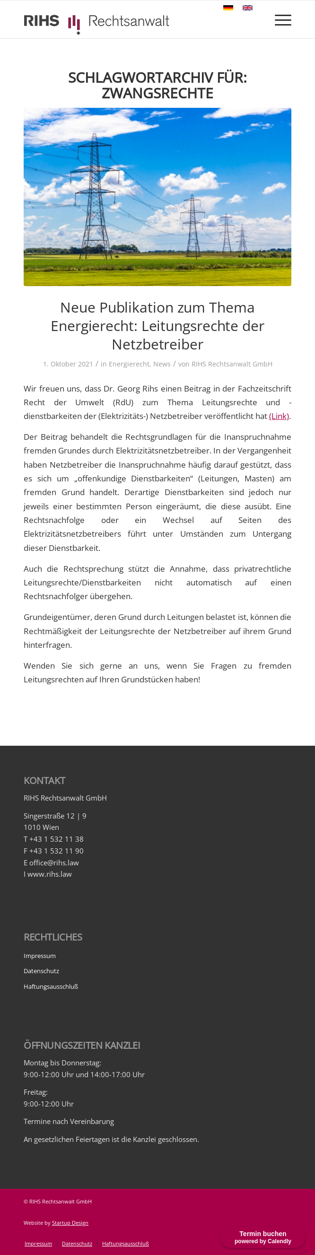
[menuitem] (38, 1243)
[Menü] (278, 19)
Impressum (40, 955)
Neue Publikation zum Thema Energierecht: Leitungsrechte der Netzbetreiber (157, 325)
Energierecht (129, 363)
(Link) (279, 415)
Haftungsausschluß (51, 986)
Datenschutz (41, 971)
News (162, 363)
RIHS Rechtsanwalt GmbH (232, 363)
